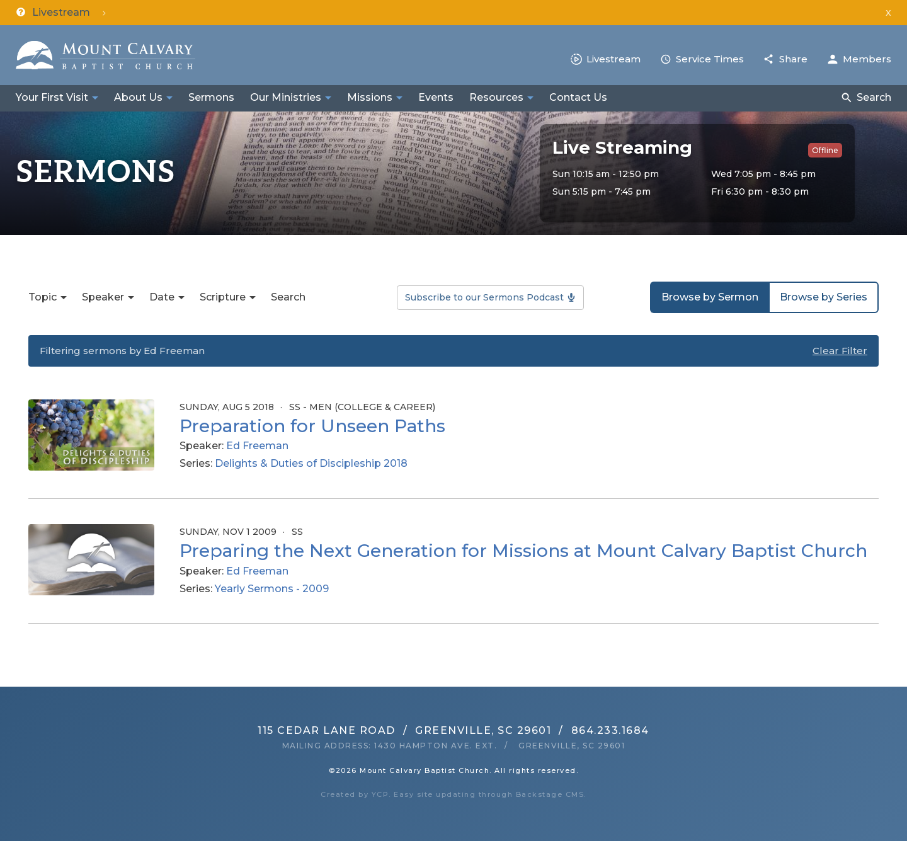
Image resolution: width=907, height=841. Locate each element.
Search (874, 97)
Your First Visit (52, 97)
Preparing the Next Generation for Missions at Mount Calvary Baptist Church (523, 550)
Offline (825, 150)
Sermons (211, 97)
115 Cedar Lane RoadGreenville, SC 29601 (404, 730)
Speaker (103, 297)
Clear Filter (840, 351)
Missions (369, 97)
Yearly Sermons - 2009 (272, 589)
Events (436, 97)
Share (793, 59)
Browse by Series (823, 297)
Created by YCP (355, 794)
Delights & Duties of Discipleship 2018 (311, 463)
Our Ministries (285, 97)
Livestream (613, 59)
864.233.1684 (610, 730)
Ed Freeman (257, 446)
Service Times (710, 59)
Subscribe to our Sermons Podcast (484, 297)
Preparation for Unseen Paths (312, 426)
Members (867, 59)
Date (161, 297)
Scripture (223, 297)
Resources (496, 97)
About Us (138, 97)
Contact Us (578, 97)
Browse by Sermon (709, 297)
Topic (42, 297)
